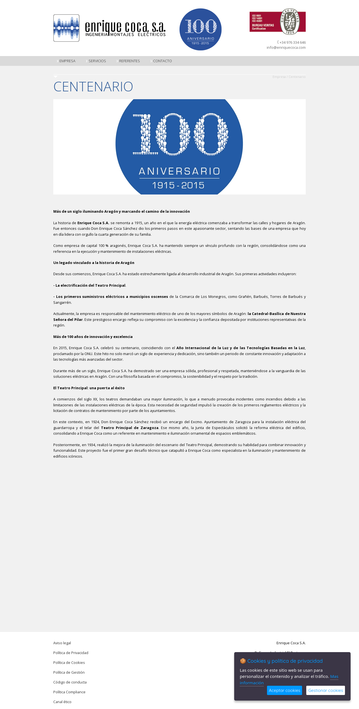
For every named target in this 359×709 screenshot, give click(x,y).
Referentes (128, 60)
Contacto (161, 60)
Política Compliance (69, 691)
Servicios (96, 60)
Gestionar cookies (325, 690)
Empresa (65, 60)
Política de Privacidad (70, 652)
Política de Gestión (69, 672)
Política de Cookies (69, 662)
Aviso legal (62, 642)
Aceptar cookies (284, 690)
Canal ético (62, 701)
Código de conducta (70, 682)
